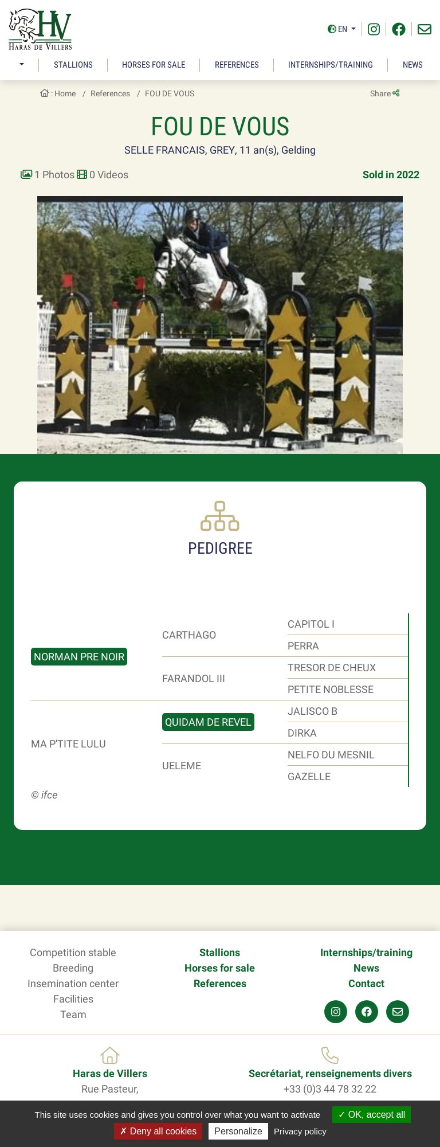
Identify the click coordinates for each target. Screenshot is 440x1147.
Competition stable (73, 952)
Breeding (73, 968)
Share (384, 93)
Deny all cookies (158, 1131)
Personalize (238, 1131)
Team (73, 1014)
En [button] (338, 29)
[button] (21, 65)
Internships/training (330, 65)
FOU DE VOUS (169, 93)
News (413, 65)
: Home (58, 93)
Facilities (73, 999)
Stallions (73, 65)
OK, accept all (371, 1114)
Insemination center (73, 983)
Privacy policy (300, 1131)
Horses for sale (153, 65)
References (237, 65)
